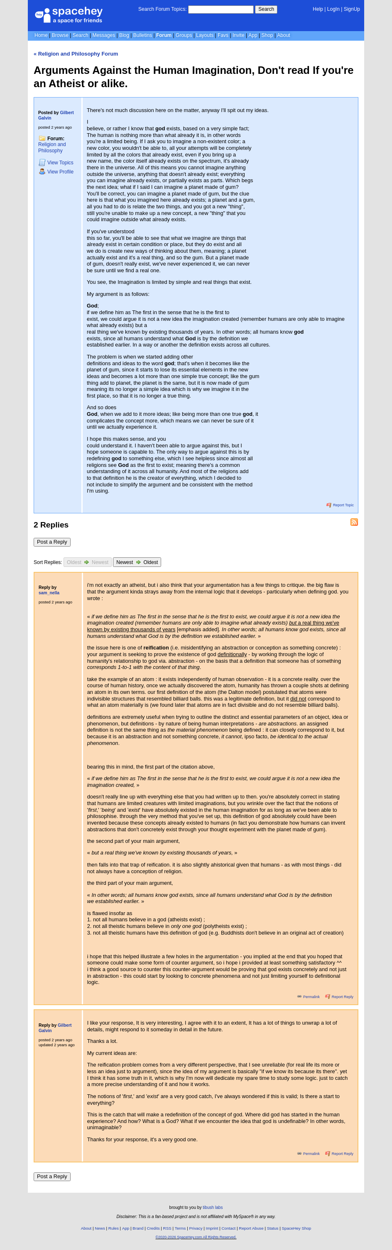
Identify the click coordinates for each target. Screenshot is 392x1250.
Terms (180, 1228)
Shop (267, 35)
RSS (167, 1228)
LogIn (333, 9)
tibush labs (213, 1207)
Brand (137, 1228)
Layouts (204, 35)
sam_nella (49, 593)
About (283, 35)
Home (41, 35)
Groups (184, 35)
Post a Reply (52, 542)
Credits (153, 1228)
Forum (164, 35)
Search (266, 9)
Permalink (309, 997)
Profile (56, 171)
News (100, 1228)
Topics (56, 162)
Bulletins (142, 35)
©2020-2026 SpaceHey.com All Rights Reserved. (195, 1237)
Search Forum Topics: (162, 9)
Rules (113, 1228)
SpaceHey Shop (296, 1228)
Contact (229, 1228)
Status (273, 1228)
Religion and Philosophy (52, 148)
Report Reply (339, 997)
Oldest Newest (87, 562)
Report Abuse (251, 1228)
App (252, 35)
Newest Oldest (137, 562)
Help (318, 9)
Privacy (195, 1228)
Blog (124, 35)
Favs (223, 35)
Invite (239, 35)
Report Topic (340, 505)
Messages (103, 35)
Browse (60, 35)
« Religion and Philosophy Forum (76, 54)
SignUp (352, 9)
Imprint (212, 1228)
